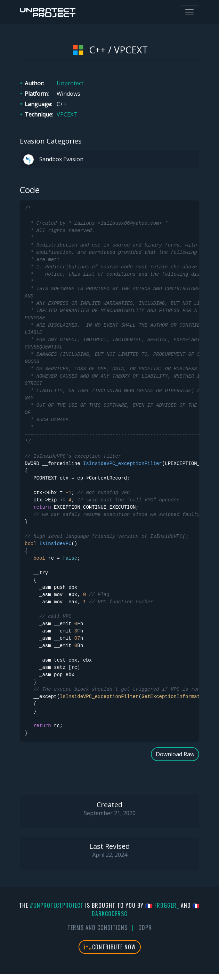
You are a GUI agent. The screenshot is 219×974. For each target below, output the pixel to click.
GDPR (145, 927)
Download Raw (175, 754)
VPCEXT (67, 114)
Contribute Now (109, 947)
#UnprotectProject (56, 905)
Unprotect (70, 83)
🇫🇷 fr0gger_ (162, 905)
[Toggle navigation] (189, 12)
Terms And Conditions (97, 927)
